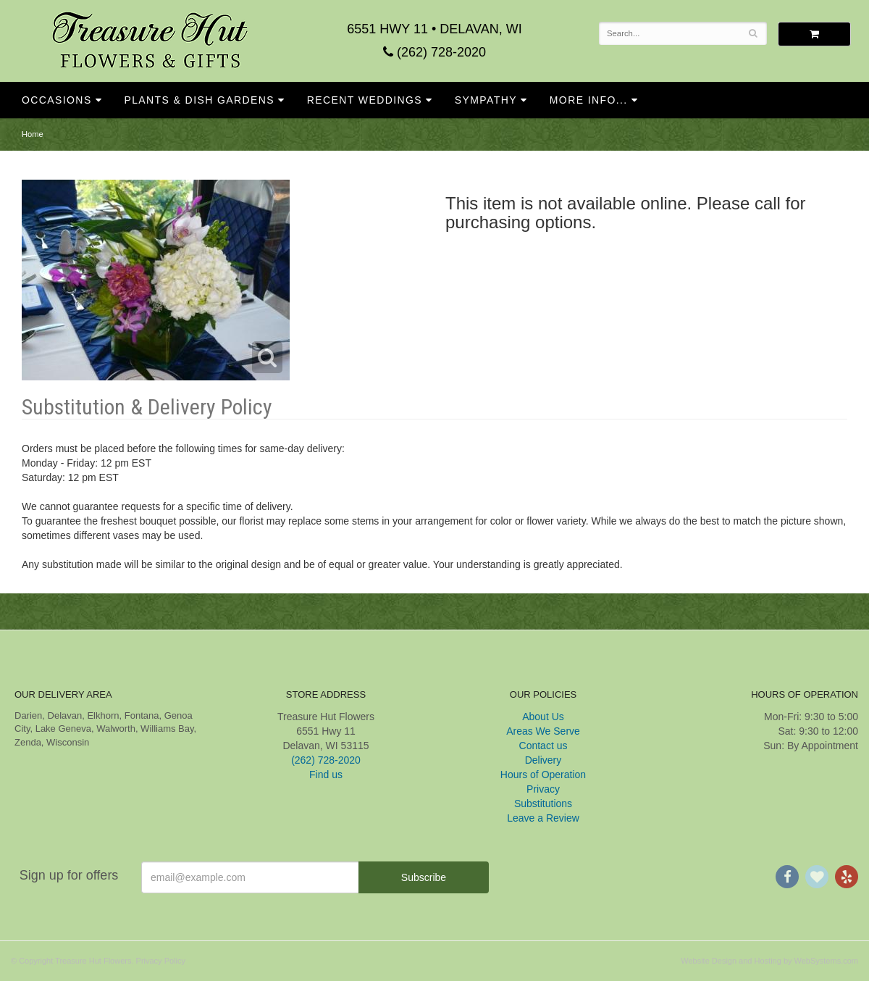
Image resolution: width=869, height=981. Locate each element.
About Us (543, 716)
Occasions (57, 100)
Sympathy (486, 100)
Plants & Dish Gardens (199, 100)
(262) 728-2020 (434, 52)
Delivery (543, 760)
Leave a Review (543, 818)
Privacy (543, 789)
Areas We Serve (543, 731)
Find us (326, 774)
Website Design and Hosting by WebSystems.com (769, 960)
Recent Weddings (364, 100)
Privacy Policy (160, 960)
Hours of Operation (543, 774)
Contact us (543, 745)
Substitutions (543, 803)
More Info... (589, 100)
